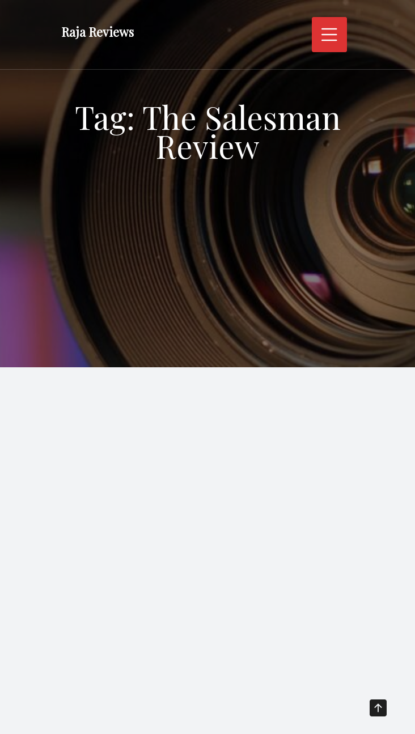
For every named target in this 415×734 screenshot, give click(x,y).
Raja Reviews (97, 32)
